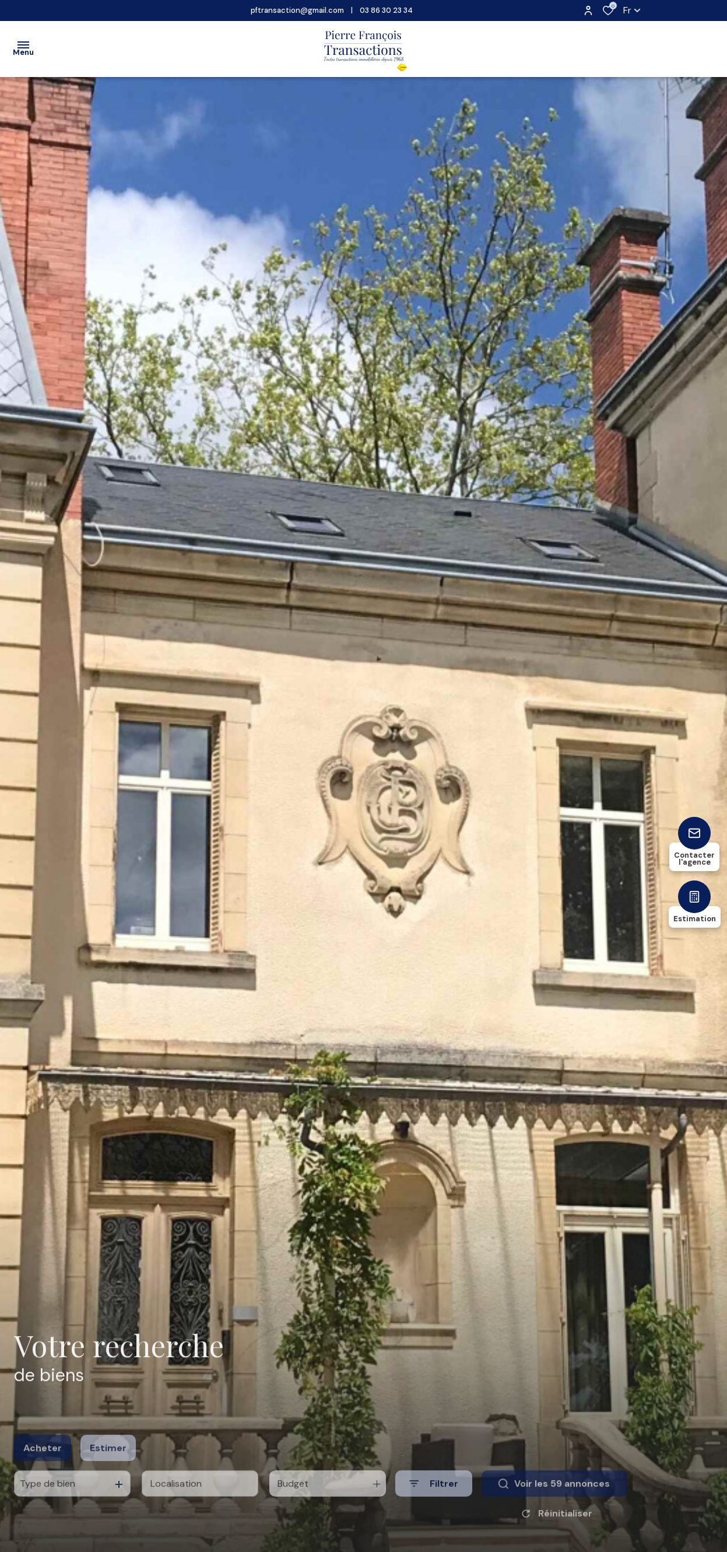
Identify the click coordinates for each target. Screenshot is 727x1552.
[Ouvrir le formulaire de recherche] (433, 1496)
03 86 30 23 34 (386, 10)
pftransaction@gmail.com (297, 10)
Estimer (108, 1461)
